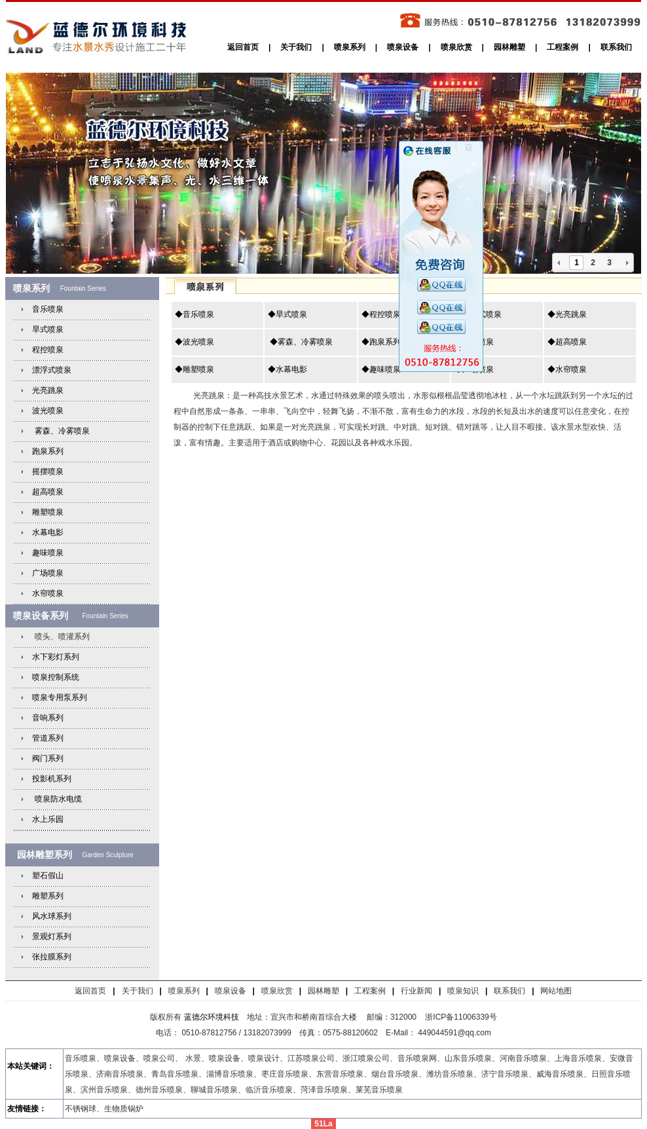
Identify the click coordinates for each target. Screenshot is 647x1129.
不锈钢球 (80, 1108)
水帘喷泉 (48, 593)
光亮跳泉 (48, 390)
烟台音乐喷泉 (394, 1074)
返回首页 (243, 47)
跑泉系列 (48, 451)
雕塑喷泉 (48, 512)
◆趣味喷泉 (381, 369)
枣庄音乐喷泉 (284, 1074)
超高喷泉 (48, 491)
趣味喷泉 (48, 552)
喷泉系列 (349, 47)
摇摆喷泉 (48, 471)
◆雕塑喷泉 (194, 369)
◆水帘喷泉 (567, 369)
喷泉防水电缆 (58, 799)
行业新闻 (416, 990)
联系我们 (616, 47)
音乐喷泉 (48, 309)
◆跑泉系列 (381, 341)
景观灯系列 (51, 936)
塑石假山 (48, 875)
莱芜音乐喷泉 (379, 1089)
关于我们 (296, 47)
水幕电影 (48, 532)
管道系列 (48, 738)
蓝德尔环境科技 (211, 1017)
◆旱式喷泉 (287, 314)
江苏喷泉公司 (311, 1058)
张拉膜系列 (51, 956)
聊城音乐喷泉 (214, 1089)
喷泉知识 (463, 990)
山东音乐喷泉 (468, 1058)
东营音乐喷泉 (339, 1074)
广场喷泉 (48, 573)
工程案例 (562, 47)
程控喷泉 (48, 349)
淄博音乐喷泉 (229, 1074)
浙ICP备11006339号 (460, 1017)
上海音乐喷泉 (578, 1058)
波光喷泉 (48, 410)
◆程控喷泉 (381, 314)
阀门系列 (48, 758)
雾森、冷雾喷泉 (60, 430)
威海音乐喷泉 (559, 1074)
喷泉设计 (264, 1058)
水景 (193, 1058)
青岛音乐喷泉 (174, 1074)
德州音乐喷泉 (159, 1089)
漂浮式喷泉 (51, 370)
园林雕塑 (509, 47)
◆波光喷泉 (194, 341)
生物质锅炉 (123, 1108)
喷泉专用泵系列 (59, 697)
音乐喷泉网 (417, 1058)
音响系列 (48, 717)
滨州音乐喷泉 (104, 1089)
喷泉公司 (159, 1058)
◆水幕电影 (287, 369)
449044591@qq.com (455, 1032)
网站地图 (556, 990)
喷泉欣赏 (456, 47)
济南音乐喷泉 (119, 1074)
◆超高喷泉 (567, 341)
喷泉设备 (402, 47)
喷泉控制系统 (55, 677)
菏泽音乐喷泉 (324, 1089)
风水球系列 (51, 916)
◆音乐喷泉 (194, 314)
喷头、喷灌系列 (60, 636)
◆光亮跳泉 (567, 314)
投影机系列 (51, 778)
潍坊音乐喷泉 (449, 1074)
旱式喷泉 (48, 329)
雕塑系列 (48, 895)
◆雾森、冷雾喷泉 (300, 341)
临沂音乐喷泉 (269, 1089)
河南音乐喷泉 (523, 1058)
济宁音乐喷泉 (504, 1074)
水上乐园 (48, 819)
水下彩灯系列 (55, 656)
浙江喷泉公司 (366, 1058)
